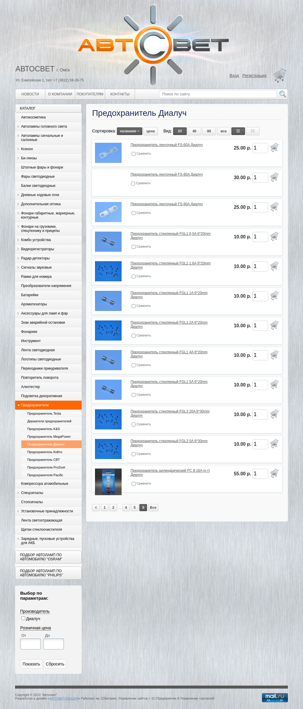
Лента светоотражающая (41, 520)
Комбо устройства (36, 240)
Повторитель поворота (39, 378)
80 (209, 131)
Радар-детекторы (35, 258)
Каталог (28, 108)
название (129, 131)
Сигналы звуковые (36, 267)
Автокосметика (33, 117)
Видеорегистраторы (37, 249)
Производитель (35, 611)
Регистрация (254, 75)
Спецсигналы (32, 493)
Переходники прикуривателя (44, 368)
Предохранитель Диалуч (46, 444)
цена (150, 131)
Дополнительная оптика (41, 204)
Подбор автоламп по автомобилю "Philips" (41, 573)
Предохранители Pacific (45, 475)
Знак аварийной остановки (43, 322)
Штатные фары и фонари (42, 167)
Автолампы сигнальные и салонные (42, 138)
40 (194, 131)
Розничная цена (35, 627)
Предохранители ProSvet (46, 467)
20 (180, 131)
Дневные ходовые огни (40, 195)
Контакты (120, 94)
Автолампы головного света (44, 126)
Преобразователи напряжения (46, 286)
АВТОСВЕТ (34, 69)
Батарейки (29, 295)
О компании (60, 94)
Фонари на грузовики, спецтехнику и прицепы (40, 228)
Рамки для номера (36, 277)
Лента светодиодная (38, 350)
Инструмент (31, 341)
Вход (234, 75)
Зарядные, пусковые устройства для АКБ (47, 541)
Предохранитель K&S (43, 429)
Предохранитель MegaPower (49, 436)
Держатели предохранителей (49, 421)
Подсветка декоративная (41, 396)
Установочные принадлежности (47, 511)
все (224, 131)
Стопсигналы (32, 502)
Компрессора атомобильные (44, 484)
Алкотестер (30, 387)
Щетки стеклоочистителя (41, 529)
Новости (30, 94)
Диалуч (33, 618)
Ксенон (27, 149)
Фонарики (29, 332)
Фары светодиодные (38, 176)
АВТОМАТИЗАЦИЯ (63, 698)
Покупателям (90, 94)
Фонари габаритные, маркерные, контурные (48, 215)
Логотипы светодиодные (41, 359)
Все (153, 508)
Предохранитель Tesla (44, 413)
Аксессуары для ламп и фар (44, 313)
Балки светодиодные (38, 186)
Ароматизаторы (34, 304)
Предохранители (35, 405)
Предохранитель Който (44, 452)
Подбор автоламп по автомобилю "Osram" (41, 557)
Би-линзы (29, 158)
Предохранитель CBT (43, 459)
